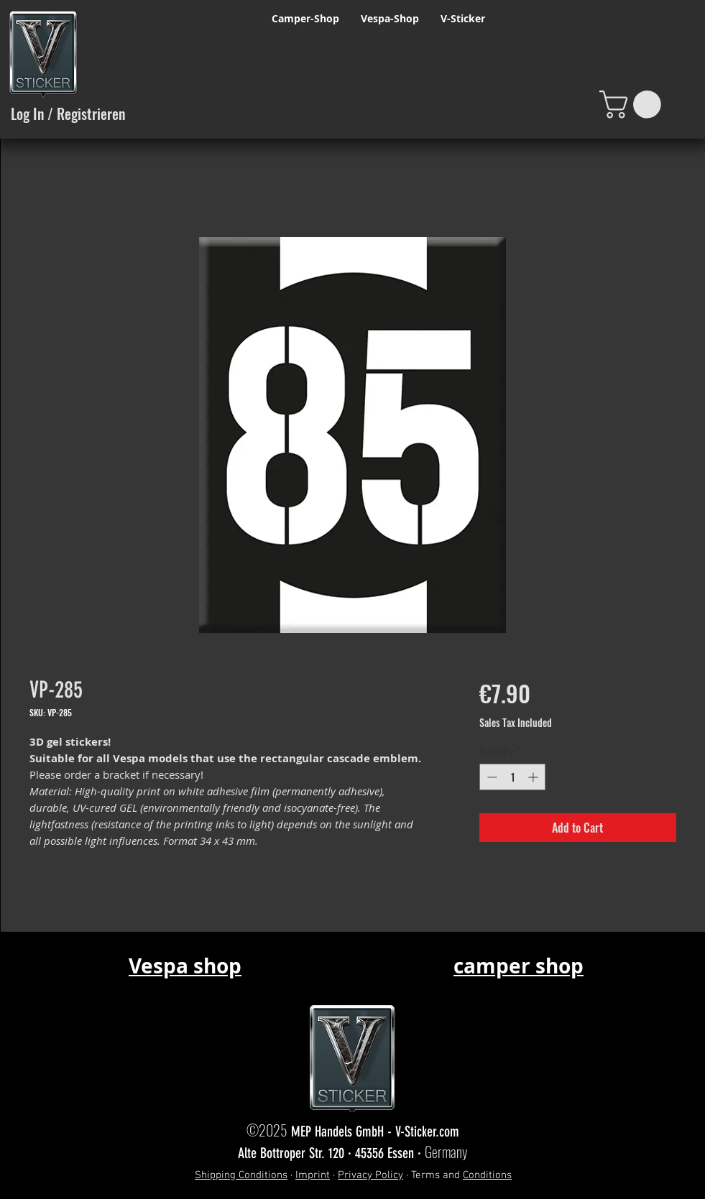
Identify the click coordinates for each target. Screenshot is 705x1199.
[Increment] (534, 777)
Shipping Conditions (241, 1175)
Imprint (312, 1175)
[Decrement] (490, 777)
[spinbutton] (512, 777)
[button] (633, 105)
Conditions (487, 1175)
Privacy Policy (370, 1175)
